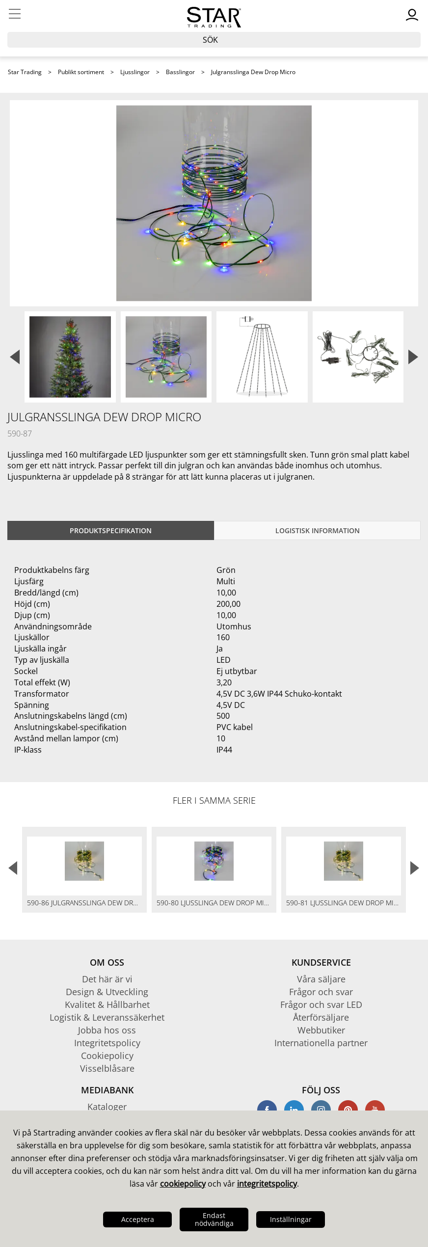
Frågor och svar (321, 992)
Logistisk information (317, 530)
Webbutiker (321, 1030)
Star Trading (25, 72)
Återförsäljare (321, 1017)
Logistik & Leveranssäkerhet (107, 1017)
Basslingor (180, 72)
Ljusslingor (135, 72)
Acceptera (137, 1219)
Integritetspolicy (107, 1043)
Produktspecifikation (111, 530)
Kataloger (107, 1106)
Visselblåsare (107, 1068)
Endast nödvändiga (214, 1219)
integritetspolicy (267, 1183)
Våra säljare (321, 979)
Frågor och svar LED (321, 1004)
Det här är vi (107, 979)
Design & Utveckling (107, 992)
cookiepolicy (183, 1183)
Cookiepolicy (107, 1055)
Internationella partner (321, 1043)
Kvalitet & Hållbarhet (107, 1004)
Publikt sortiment (81, 72)
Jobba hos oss (107, 1030)
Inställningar (291, 1219)
